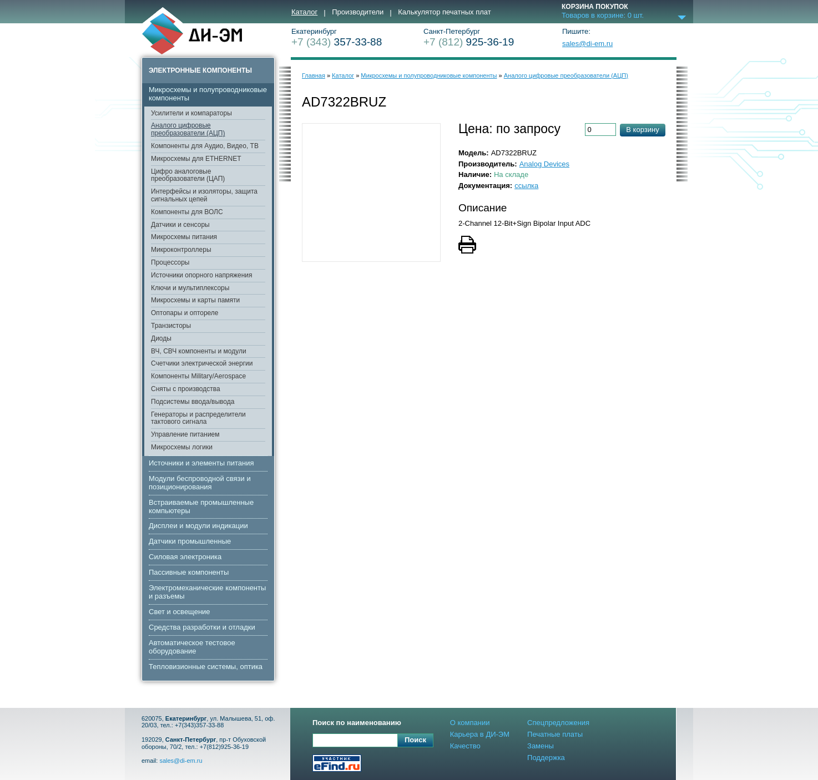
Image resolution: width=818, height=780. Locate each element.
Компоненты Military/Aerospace (198, 376)
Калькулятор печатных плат (444, 12)
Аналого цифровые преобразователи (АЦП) (188, 129)
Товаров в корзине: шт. (603, 15)
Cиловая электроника (185, 557)
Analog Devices (544, 164)
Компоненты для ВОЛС (187, 212)
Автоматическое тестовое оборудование (192, 647)
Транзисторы (171, 326)
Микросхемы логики (182, 447)
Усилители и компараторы (191, 113)
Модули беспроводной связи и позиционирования (200, 482)
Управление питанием (185, 434)
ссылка (526, 185)
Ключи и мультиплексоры (190, 288)
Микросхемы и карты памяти (195, 300)
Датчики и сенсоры (180, 225)
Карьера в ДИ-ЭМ (479, 734)
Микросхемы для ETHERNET (196, 159)
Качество (465, 746)
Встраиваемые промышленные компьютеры (201, 506)
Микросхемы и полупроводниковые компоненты (208, 93)
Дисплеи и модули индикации (198, 525)
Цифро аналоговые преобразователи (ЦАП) (188, 175)
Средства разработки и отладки (202, 627)
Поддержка (546, 757)
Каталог (304, 12)
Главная (313, 75)
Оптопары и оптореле (185, 313)
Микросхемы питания (184, 237)
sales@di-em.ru (587, 44)
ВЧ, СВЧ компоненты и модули (198, 351)
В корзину (642, 129)
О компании (470, 722)
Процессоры (170, 262)
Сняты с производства (185, 389)
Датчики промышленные (190, 541)
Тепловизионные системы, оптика (205, 666)
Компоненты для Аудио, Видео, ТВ (205, 146)
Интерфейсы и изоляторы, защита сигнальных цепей (204, 195)
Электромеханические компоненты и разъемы (207, 592)
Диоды (161, 338)
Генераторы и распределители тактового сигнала (198, 418)
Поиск (415, 740)
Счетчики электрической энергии (202, 363)
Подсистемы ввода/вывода (192, 402)
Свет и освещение (179, 611)
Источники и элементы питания (201, 463)
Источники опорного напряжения (202, 275)
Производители (357, 12)
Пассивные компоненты (189, 572)
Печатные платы (555, 734)
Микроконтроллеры (181, 250)
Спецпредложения (558, 722)
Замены (540, 746)
